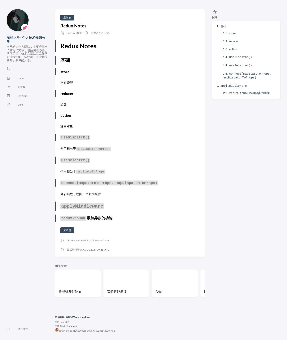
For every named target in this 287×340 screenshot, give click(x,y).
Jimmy (71, 326)
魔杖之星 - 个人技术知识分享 (26, 39)
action (233, 49)
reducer (234, 41)
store (232, 33)
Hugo (62, 322)
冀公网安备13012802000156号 (72, 330)
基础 (223, 26)
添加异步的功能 (249, 91)
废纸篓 (67, 17)
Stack (62, 326)
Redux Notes (73, 25)
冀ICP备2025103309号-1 (102, 330)
